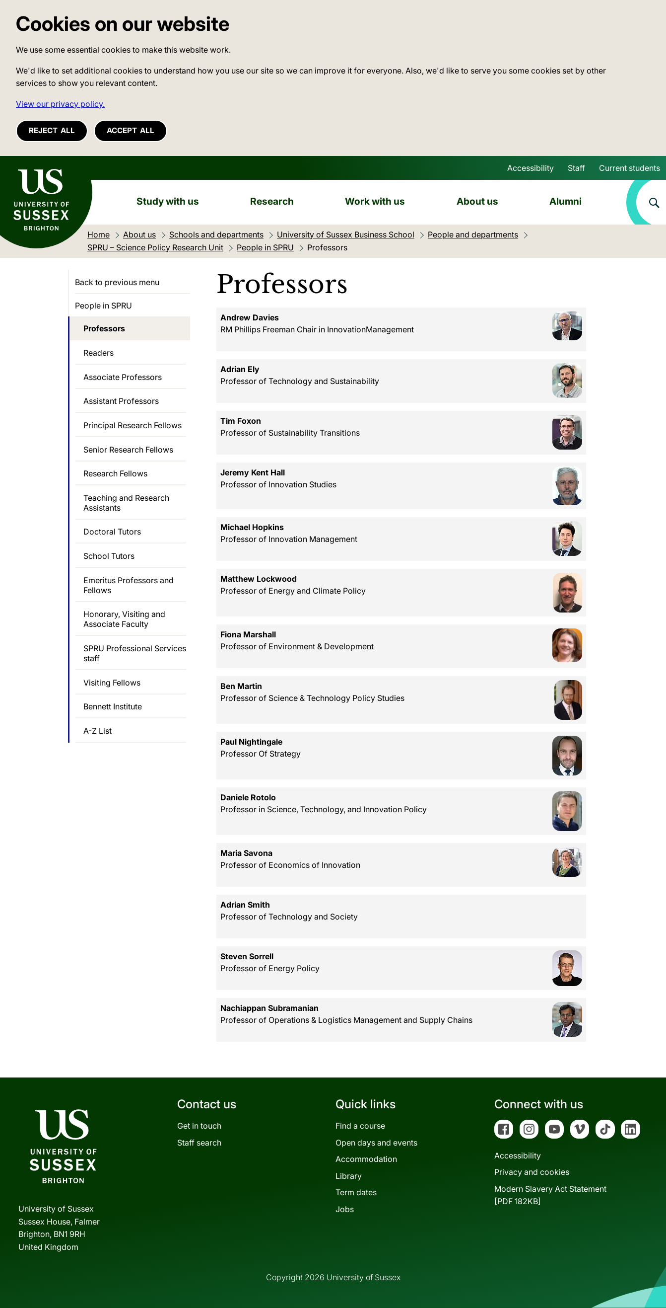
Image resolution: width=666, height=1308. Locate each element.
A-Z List (97, 731)
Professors (104, 328)
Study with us (167, 201)
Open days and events (376, 1143)
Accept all (130, 130)
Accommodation (366, 1159)
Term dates (356, 1192)
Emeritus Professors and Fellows (128, 585)
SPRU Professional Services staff (134, 653)
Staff (576, 168)
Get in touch (199, 1126)
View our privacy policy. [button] (60, 104)
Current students (629, 168)
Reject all (52, 130)
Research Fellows (115, 473)
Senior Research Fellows (128, 450)
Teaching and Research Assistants (126, 503)
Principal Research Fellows (132, 425)
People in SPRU (103, 305)
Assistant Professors (121, 401)
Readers (98, 353)
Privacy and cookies (531, 1172)
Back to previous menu (117, 282)
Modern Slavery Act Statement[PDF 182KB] (550, 1195)
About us (477, 201)
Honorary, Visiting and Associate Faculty (124, 619)
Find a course (360, 1126)
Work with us (375, 201)
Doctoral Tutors (112, 532)
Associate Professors (122, 377)
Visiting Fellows (111, 683)
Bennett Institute (112, 706)
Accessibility (530, 168)
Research (272, 201)
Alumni (565, 201)
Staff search (199, 1143)
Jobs (344, 1209)
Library (348, 1176)
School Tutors (108, 556)
